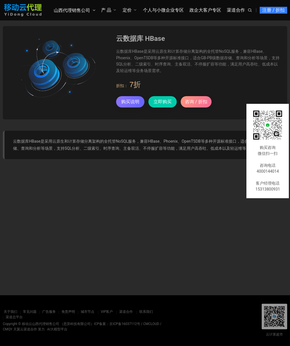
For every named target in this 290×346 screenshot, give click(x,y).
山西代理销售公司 (72, 10)
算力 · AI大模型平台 (52, 329)
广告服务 (48, 312)
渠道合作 (236, 10)
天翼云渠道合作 (25, 329)
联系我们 (145, 312)
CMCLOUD (151, 324)
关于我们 (9, 312)
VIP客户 (106, 312)
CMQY (7, 329)
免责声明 (67, 312)
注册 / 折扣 (273, 10)
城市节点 (86, 312)
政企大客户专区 (205, 10)
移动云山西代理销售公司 (40, 324)
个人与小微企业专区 (163, 10)
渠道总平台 (14, 317)
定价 (127, 10)
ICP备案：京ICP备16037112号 (117, 324)
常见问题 (29, 312)
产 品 (106, 10)
